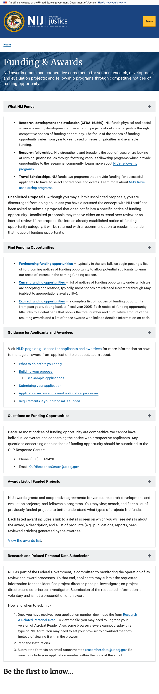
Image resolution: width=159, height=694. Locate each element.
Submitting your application (40, 386)
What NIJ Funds (21, 106)
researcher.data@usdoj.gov (105, 650)
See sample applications (45, 378)
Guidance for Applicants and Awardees (40, 332)
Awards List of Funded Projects (34, 481)
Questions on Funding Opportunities (38, 416)
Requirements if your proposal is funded (49, 401)
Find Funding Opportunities (31, 247)
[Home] (47, 21)
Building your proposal (36, 371)
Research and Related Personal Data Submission (49, 556)
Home (7, 44)
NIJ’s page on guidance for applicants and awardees (59, 349)
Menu (149, 21)
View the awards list (24, 540)
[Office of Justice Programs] (14, 21)
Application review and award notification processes (58, 393)
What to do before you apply (40, 364)
